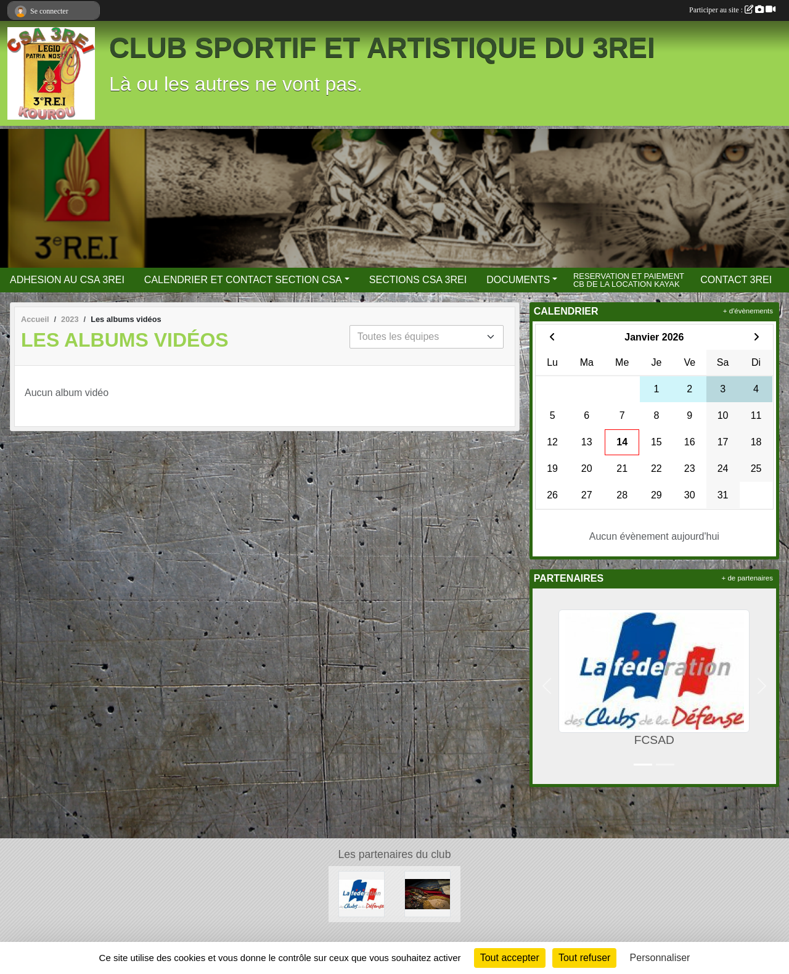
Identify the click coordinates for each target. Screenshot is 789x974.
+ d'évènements (748, 311)
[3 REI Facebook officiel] (427, 893)
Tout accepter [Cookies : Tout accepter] (509, 957)
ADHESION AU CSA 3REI (67, 279)
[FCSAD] (361, 893)
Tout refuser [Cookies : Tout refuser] (584, 957)
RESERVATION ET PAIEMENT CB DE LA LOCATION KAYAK (628, 279)
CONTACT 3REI (736, 279)
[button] (547, 686)
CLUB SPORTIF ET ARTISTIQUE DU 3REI (382, 48)
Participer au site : (732, 10)
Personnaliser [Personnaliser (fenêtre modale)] (660, 957)
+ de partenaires (747, 578)
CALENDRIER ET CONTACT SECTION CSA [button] (243, 279)
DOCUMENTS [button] (518, 279)
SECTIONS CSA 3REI (418, 279)
